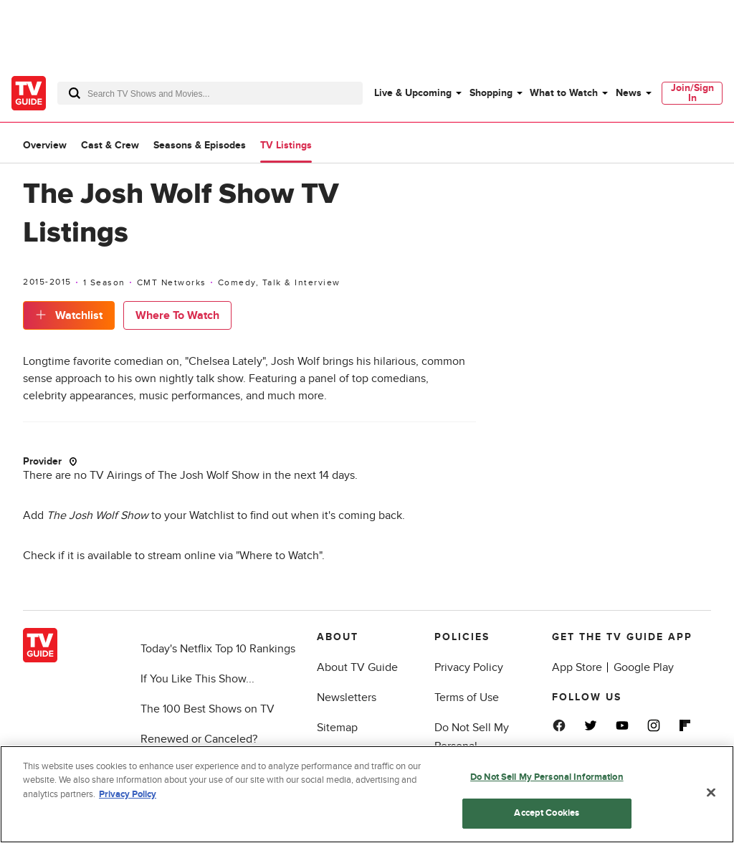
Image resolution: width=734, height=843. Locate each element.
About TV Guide (357, 667)
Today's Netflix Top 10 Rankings (217, 649)
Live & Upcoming (413, 93)
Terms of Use (466, 697)
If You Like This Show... (197, 679)
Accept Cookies (546, 813)
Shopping (491, 93)
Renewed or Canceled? (198, 739)
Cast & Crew (110, 145)
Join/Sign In (692, 93)
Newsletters (346, 697)
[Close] (711, 792)
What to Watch (564, 93)
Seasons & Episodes (199, 145)
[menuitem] (417, 93)
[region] (367, 794)
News (629, 93)
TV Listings (286, 145)
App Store (577, 667)
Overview (45, 145)
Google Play (644, 667)
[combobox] (210, 93)
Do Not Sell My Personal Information (547, 777)
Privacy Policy (468, 667)
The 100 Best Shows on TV (207, 709)
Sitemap (337, 727)
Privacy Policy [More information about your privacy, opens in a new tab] (127, 794)
